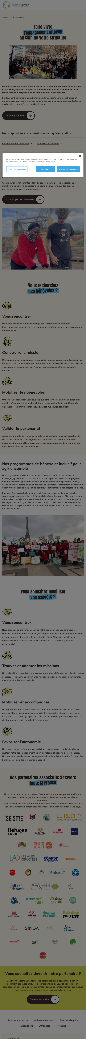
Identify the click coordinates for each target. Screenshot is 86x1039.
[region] (43, 165)
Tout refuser (45, 169)
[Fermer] (80, 156)
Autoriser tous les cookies (68, 169)
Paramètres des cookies (17, 169)
